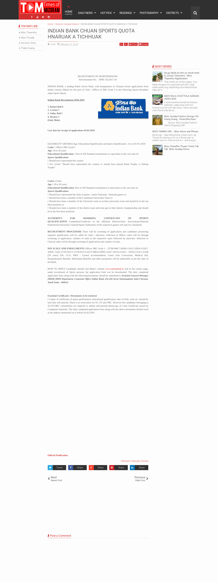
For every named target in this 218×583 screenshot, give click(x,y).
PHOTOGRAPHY (149, 13)
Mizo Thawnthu (29, 32)
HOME (68, 12)
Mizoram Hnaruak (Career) (134, 461)
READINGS (125, 13)
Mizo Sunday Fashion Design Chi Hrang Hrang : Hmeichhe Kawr (181, 118)
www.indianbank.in (114, 269)
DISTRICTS (172, 13)
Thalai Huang (27, 48)
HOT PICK (106, 13)
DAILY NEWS (85, 13)
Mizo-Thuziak (27, 37)
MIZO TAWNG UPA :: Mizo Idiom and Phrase (175, 131)
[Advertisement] (98, 61)
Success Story (28, 42)
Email (143, 44)
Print (133, 44)
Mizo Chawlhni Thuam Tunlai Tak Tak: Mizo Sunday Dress (181, 148)
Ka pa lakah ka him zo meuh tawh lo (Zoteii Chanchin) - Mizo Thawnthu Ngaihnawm (181, 75)
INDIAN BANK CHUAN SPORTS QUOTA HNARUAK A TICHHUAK (91, 34)
